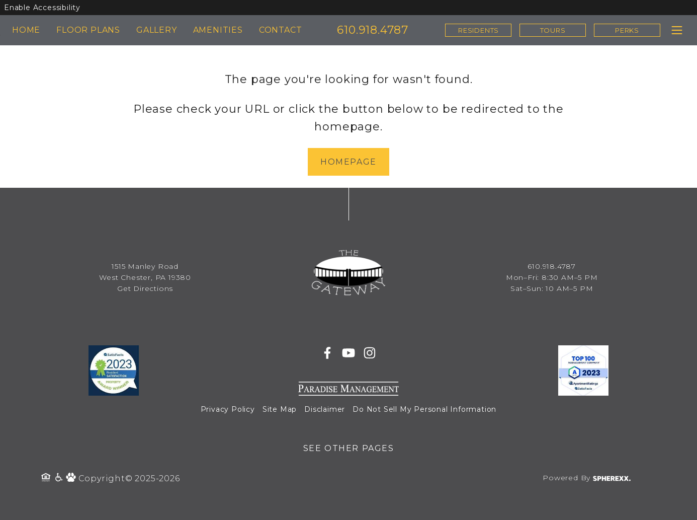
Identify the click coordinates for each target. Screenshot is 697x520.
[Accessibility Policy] (59, 478)
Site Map (280, 409)
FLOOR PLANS (88, 30)
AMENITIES (218, 30)
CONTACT (280, 30)
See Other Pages (348, 448)
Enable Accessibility (42, 7)
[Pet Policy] (72, 478)
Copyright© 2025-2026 (129, 478)
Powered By (587, 477)
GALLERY (156, 30)
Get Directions (145, 288)
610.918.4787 (372, 30)
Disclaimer (324, 409)
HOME (26, 30)
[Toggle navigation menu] (676, 30)
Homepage (348, 162)
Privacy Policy (228, 409)
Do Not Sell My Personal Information (424, 409)
